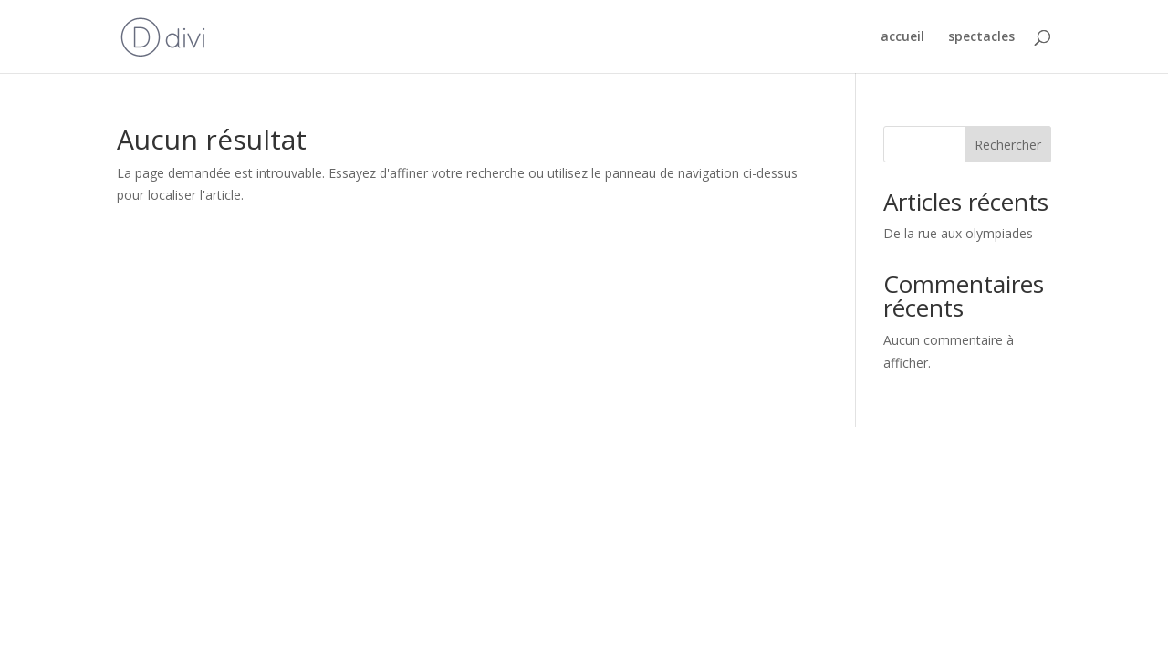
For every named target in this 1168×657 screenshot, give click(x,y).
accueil (902, 37)
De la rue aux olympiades (958, 233)
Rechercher (1008, 144)
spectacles (981, 37)
